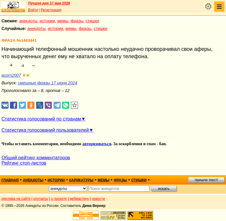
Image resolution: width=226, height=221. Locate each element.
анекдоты (28, 21)
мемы (62, 21)
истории (47, 21)
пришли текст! (206, 180)
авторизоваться (96, 144)
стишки (92, 21)
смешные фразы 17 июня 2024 (47, 83)
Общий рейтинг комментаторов (35, 157)
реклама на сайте (16, 199)
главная (10, 180)
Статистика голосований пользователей (45, 130)
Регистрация (51, 10)
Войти (33, 10)
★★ (26, 75)
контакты (41, 199)
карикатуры (81, 180)
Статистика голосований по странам (41, 118)
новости (98, 199)
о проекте (59, 199)
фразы (77, 21)
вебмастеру (79, 199)
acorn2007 (11, 75)
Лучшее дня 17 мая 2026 (49, 3)
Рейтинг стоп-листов (23, 162)
